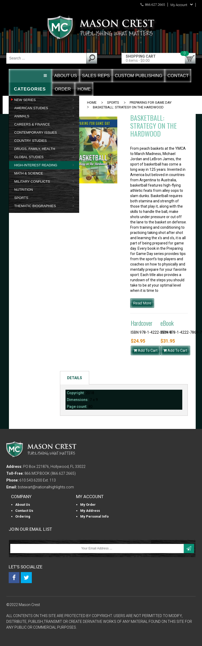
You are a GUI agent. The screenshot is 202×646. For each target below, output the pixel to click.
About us (22, 505)
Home (92, 102)
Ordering (22, 516)
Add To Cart (146, 350)
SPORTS (113, 102)
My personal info (94, 516)
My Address (90, 511)
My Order (88, 505)
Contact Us (24, 511)
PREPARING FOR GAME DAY (150, 102)
